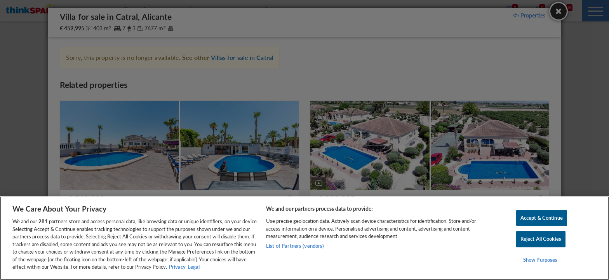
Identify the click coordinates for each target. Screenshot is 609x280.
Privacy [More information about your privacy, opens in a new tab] (177, 267)
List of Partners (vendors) (295, 246)
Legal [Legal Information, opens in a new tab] (194, 267)
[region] (304, 238)
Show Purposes (540, 260)
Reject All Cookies (540, 239)
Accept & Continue (541, 218)
